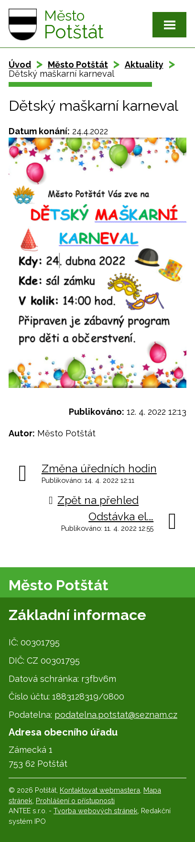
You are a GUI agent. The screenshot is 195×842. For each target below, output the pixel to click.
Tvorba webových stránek (96, 811)
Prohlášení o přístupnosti (75, 800)
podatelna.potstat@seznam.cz (115, 715)
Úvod (20, 64)
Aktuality (144, 64)
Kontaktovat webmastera (100, 790)
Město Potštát (78, 64)
